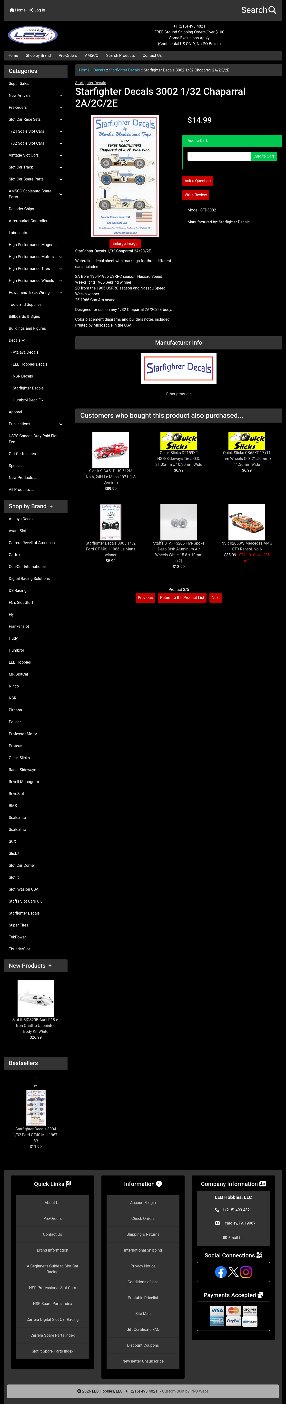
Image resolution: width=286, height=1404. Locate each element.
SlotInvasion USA (24, 889)
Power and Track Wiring (36, 292)
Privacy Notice (142, 1266)
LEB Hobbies (20, 662)
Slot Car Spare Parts (36, 179)
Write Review (196, 195)
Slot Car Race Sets (36, 119)
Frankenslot (19, 626)
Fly (11, 614)
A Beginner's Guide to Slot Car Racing (52, 1269)
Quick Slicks (19, 758)
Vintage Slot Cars (36, 155)
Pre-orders (36, 107)
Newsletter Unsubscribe (143, 1361)
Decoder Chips (21, 209)
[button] (258, 10)
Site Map (143, 1313)
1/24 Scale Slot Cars (36, 131)
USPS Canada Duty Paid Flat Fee (33, 439)
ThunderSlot (19, 949)
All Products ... (21, 489)
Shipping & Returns (143, 1234)
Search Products (120, 55)
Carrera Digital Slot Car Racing (52, 1319)
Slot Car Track (36, 167)
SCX (12, 841)
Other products (179, 394)
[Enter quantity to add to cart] (219, 156)
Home (18, 10)
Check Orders (143, 1218)
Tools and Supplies (25, 304)
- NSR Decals (21, 376)
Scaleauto (17, 817)
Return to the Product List (182, 597)
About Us (52, 1202)
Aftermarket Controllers (29, 221)
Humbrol (16, 650)
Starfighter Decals (24, 913)
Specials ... (18, 465)
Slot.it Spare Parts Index (52, 1351)
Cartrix (14, 554)
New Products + (30, 965)
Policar (15, 722)
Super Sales (19, 83)
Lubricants (18, 232)
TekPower (17, 937)
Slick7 (14, 853)
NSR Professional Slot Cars (52, 1287)
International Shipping (143, 1250)
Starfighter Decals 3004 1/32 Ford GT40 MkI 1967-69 (36, 1116)
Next (216, 597)
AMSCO (91, 55)
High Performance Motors (36, 256)
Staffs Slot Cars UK (25, 901)
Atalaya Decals (21, 519)
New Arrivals (36, 95)
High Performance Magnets (33, 244)
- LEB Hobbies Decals (28, 364)
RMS (13, 805)
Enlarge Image (125, 243)
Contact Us (152, 55)
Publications (36, 424)
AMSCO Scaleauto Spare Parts (36, 194)
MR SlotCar (18, 674)
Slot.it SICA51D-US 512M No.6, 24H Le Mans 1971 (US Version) (111, 477)
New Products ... (23, 477)
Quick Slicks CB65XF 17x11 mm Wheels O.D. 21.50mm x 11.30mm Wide (246, 458)
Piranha (15, 710)
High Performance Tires (36, 268)
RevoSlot (16, 793)
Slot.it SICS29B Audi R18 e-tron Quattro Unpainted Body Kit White (35, 1007)
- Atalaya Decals (23, 352)
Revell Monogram (24, 781)
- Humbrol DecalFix (26, 400)
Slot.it (14, 877)
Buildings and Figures (27, 328)
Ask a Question (198, 181)
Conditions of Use (143, 1282)
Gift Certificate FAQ (143, 1329)
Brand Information (52, 1250)
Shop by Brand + (31, 506)
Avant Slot (17, 530)
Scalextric (17, 829)
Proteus (15, 746)
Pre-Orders (68, 55)
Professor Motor (23, 734)
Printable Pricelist (143, 1297)
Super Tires (18, 925)
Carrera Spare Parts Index (52, 1335)
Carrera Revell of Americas (32, 542)
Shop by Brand (38, 55)
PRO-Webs (199, 1391)
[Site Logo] (50, 32)
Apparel (15, 412)
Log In (37, 10)
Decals (99, 70)
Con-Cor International (27, 566)
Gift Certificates (22, 453)
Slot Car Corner (22, 865)
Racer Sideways (22, 769)
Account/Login (143, 1202)
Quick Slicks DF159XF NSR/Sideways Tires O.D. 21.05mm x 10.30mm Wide (178, 458)
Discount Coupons (143, 1345)
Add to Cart (264, 156)
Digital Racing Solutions (29, 578)
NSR (12, 698)
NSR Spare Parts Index (52, 1303)
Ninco (14, 686)
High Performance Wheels (36, 280)
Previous (145, 597)
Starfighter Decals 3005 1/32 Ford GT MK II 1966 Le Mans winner (111, 549)
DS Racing (18, 590)
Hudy (13, 638)
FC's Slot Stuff (21, 602)
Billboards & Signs (24, 316)
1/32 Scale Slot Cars (36, 143)
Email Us (233, 1237)
